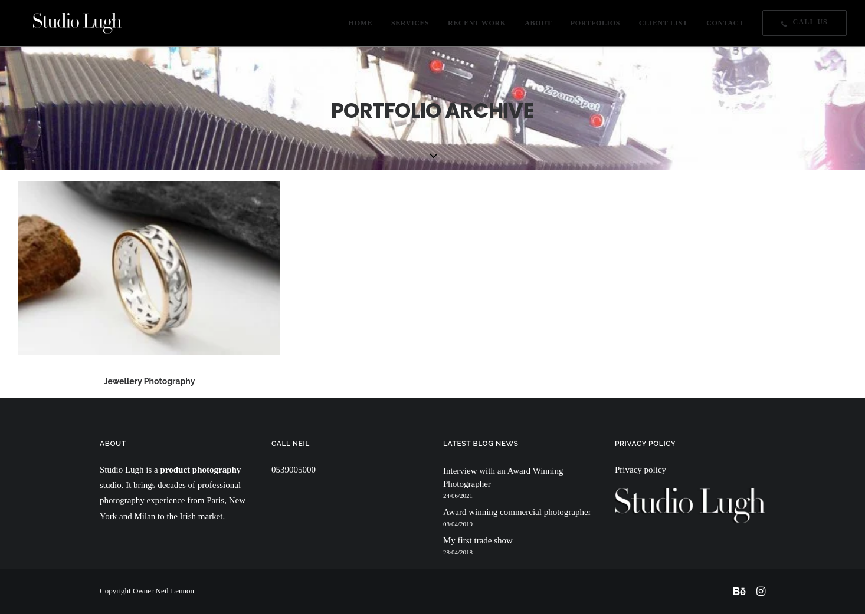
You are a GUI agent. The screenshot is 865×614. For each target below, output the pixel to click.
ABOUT (538, 26)
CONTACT (724, 26)
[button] (149, 268)
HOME (360, 26)
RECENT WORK (477, 26)
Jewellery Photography (149, 381)
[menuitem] (365, 26)
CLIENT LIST (663, 26)
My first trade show (478, 540)
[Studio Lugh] (62, 26)
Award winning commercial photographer (517, 512)
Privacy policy (640, 469)
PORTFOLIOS (595, 26)
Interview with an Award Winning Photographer (503, 477)
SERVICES (410, 26)
